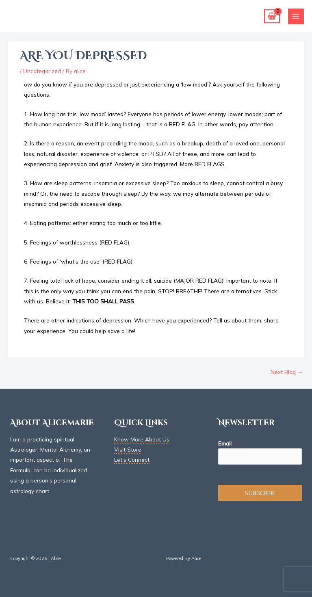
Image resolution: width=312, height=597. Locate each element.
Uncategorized (42, 70)
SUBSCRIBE (260, 492)
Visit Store (127, 449)
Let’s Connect (132, 459)
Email (227, 443)
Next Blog (287, 371)
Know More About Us (141, 439)
